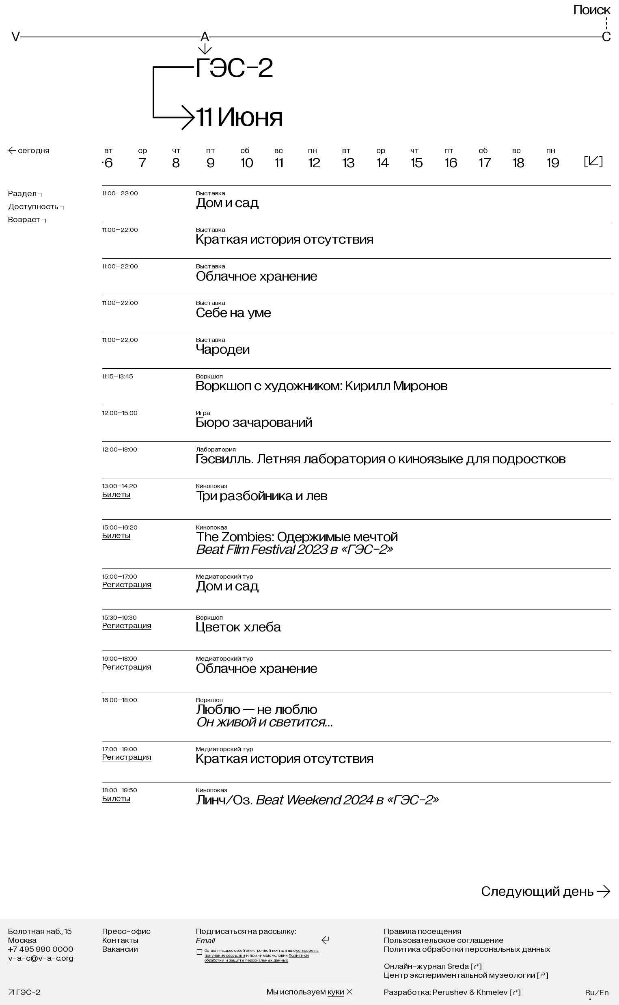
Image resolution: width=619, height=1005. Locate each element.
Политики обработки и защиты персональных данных (257, 957)
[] (593, 161)
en (604, 992)
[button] (119, 156)
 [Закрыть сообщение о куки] (349, 992)
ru (590, 992)
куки (336, 992)
